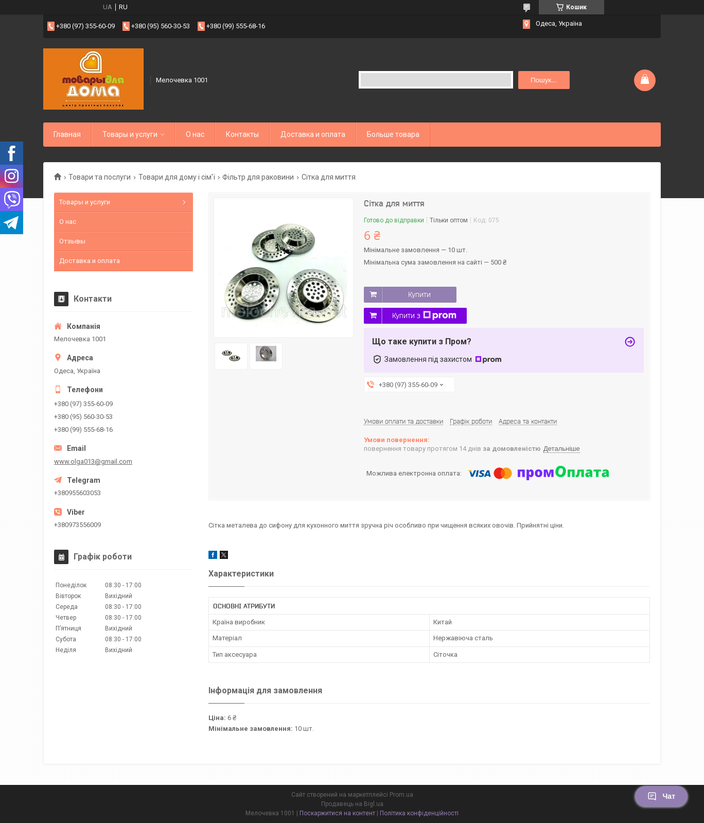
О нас (195, 134)
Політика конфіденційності (419, 813)
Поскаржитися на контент (337, 813)
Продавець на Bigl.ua (352, 804)
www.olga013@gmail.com (93, 461)
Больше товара (393, 134)
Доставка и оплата (312, 134)
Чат (661, 796)
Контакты (242, 134)
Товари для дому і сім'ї (176, 177)
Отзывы (72, 241)
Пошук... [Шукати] (544, 80)
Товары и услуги (129, 134)
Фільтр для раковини (258, 177)
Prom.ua (401, 794)
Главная (67, 134)
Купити (419, 294)
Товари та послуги (99, 177)
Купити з (424, 315)
